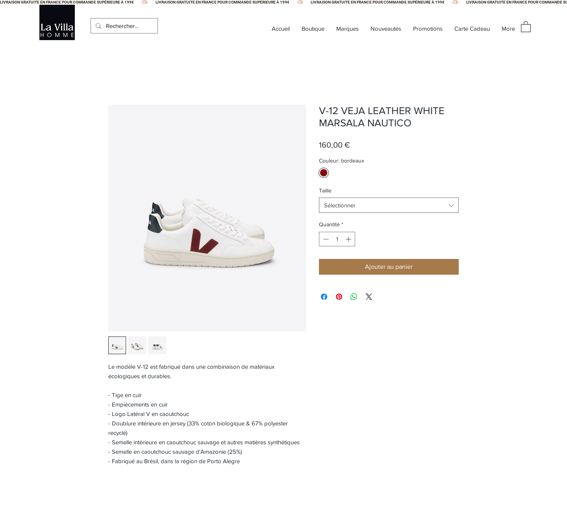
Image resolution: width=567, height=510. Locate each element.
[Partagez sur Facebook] (324, 296)
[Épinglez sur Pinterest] (339, 296)
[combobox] (389, 205)
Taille (325, 190)
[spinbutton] (337, 239)
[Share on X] (369, 296)
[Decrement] (325, 239)
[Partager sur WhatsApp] (354, 296)
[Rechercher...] (123, 25)
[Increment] (349, 239)
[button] (526, 26)
